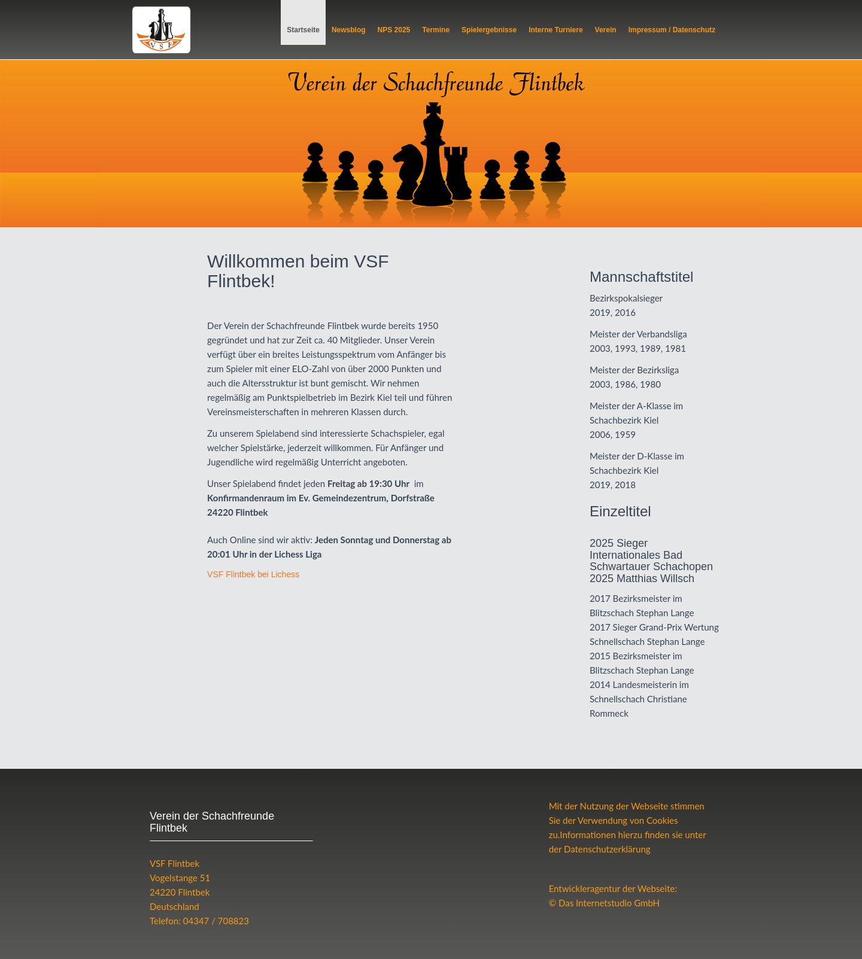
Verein (606, 30)
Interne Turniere (555, 30)
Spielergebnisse (489, 30)
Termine (436, 30)
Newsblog (349, 30)
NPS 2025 (394, 30)
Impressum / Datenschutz (672, 30)
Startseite (303, 30)
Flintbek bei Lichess (253, 574)
